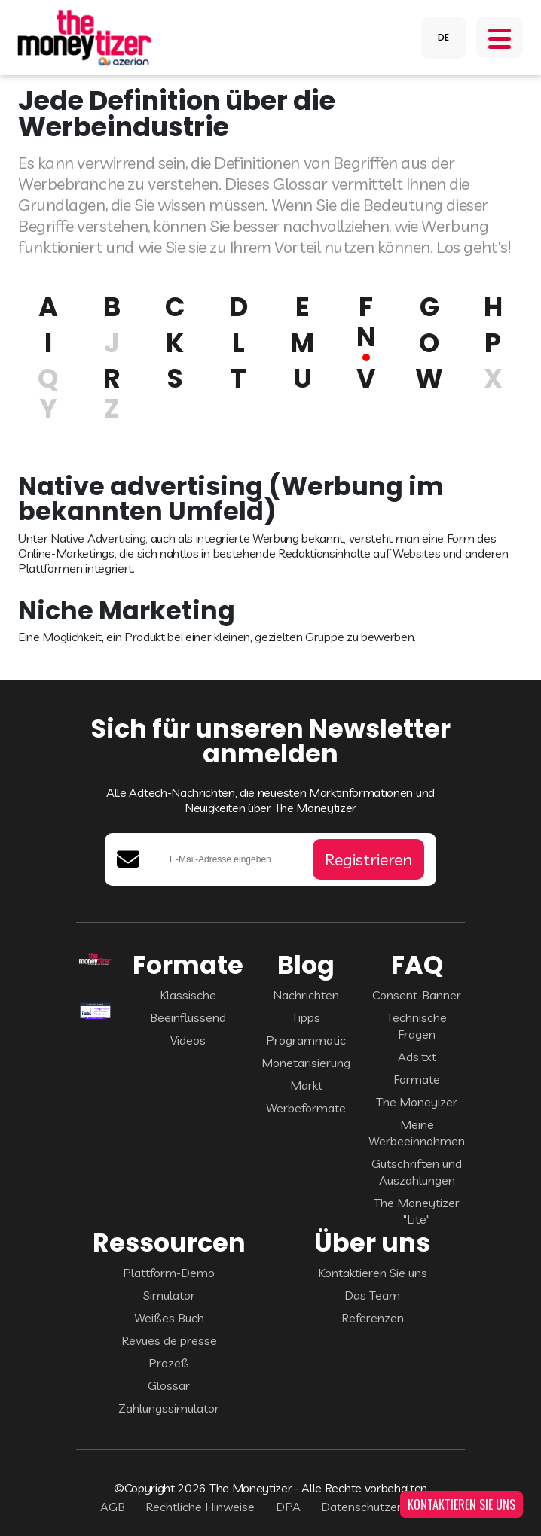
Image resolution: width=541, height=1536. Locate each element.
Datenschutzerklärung (381, 1506)
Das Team (372, 1295)
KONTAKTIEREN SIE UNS (461, 1504)
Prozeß (168, 1362)
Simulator (169, 1295)
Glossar (169, 1385)
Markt (306, 1085)
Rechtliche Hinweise (200, 1506)
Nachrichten (306, 994)
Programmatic (306, 1040)
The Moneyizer (416, 1101)
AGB (112, 1506)
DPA (288, 1506)
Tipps (306, 1017)
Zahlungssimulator (168, 1408)
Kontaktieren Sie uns (372, 1272)
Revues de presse (169, 1340)
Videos (188, 1040)
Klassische (188, 994)
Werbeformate (306, 1107)
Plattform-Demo (169, 1272)
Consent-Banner (416, 994)
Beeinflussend (188, 1017)
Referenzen (372, 1317)
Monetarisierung (305, 1062)
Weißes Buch (169, 1317)
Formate (416, 1079)
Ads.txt (417, 1056)
